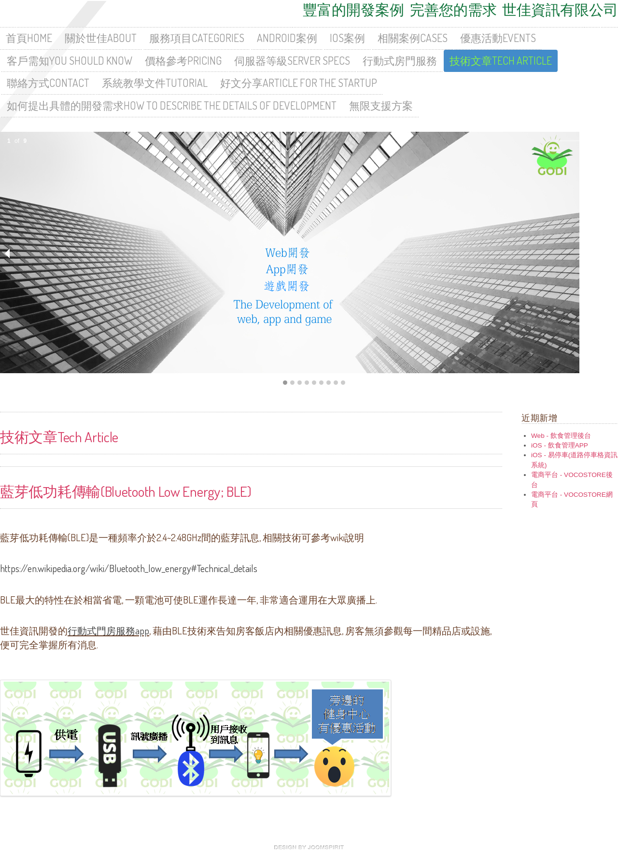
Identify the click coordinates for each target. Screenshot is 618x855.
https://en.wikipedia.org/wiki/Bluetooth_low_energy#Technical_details (128, 568)
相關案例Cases (413, 37)
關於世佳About (101, 37)
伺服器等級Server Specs (292, 60)
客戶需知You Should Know (69, 60)
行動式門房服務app (108, 630)
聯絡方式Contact (48, 82)
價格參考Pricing (183, 60)
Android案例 (287, 37)
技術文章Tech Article (500, 60)
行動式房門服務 (400, 60)
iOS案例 (347, 37)
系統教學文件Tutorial (155, 82)
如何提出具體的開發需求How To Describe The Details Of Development (172, 105)
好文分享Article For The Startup (298, 82)
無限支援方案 (381, 105)
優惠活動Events (498, 37)
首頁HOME (29, 37)
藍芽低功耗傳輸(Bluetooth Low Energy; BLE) (126, 490)
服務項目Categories (196, 37)
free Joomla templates (309, 847)
